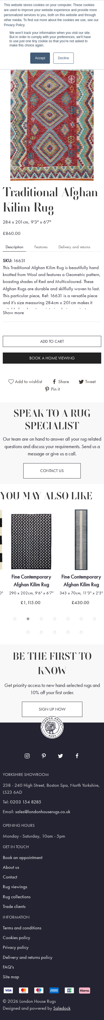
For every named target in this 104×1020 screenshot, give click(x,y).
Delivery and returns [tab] (74, 246)
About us (11, 867)
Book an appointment (22, 857)
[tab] (14, 618)
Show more (13, 313)
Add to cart (52, 341)
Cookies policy (16, 937)
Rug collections (17, 897)
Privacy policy (16, 947)
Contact (10, 877)
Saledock (61, 1008)
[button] (52, 119)
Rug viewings (15, 887)
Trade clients (14, 906)
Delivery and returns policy (27, 957)
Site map (11, 977)
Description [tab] (14, 246)
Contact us (52, 470)
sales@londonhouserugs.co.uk (42, 812)
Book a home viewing (52, 358)
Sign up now (52, 709)
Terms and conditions (22, 928)
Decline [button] (63, 58)
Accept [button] (40, 58)
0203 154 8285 (25, 802)
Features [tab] (40, 246)
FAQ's (8, 967)
